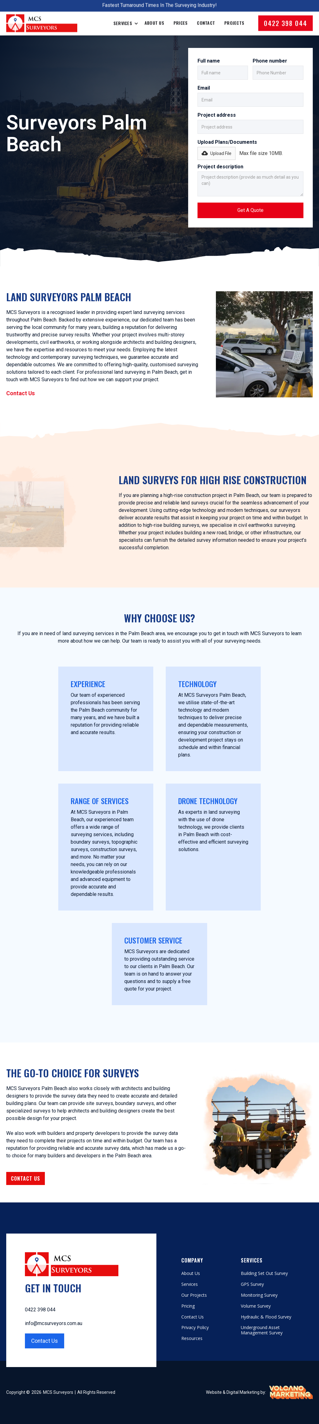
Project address (217, 115)
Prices (181, 18)
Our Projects (194, 1295)
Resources (191, 1338)
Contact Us (20, 393)
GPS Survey (252, 1284)
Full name (209, 61)
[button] (217, 153)
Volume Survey (256, 1306)
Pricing (188, 1306)
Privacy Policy (195, 1327)
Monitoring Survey (259, 1295)
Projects (234, 18)
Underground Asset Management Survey (262, 1330)
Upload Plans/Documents (227, 142)
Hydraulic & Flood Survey (266, 1317)
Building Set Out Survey (264, 1273)
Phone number (270, 61)
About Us (154, 18)
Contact (206, 18)
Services (189, 1284)
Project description (220, 167)
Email (204, 88)
